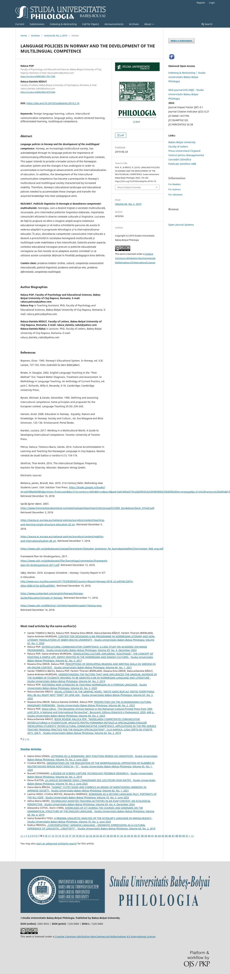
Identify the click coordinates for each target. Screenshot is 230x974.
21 (83, 835)
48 (176, 835)
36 (135, 835)
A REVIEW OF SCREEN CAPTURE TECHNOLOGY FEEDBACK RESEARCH (90, 773)
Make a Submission (181, 40)
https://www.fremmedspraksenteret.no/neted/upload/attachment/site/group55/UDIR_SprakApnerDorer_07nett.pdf (87, 508)
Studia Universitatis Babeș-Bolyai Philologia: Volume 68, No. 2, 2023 (96, 705)
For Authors (174, 189)
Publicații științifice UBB (182, 163)
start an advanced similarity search (56, 843)
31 (118, 835)
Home (23, 35)
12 (52, 835)
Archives (134, 24)
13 (56, 835)
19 (77, 835)
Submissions (37, 24)
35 (132, 835)
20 (80, 835)
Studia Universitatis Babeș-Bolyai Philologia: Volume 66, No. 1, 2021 (93, 667)
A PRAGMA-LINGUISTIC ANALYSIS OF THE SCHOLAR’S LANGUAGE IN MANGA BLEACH (103, 818)
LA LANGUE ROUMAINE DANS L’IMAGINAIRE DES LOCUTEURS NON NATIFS (88, 780)
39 (145, 835)
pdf (122, 135)
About (148, 24)
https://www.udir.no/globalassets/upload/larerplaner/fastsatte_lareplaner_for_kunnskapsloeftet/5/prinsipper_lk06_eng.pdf (91, 548)
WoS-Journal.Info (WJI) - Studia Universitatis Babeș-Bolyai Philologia (186, 94)
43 (159, 835)
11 (49, 835)
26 (101, 835)
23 (90, 835)
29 (111, 835)
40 (149, 835)
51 (187, 835)
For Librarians (175, 194)
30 (114, 835)
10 (46, 835)
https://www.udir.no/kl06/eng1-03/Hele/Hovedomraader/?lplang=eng (60, 605)
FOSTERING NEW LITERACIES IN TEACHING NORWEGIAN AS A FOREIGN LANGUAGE (90, 684)
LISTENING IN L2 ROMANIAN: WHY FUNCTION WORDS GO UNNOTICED (92, 756)
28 (107, 835)
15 (63, 835)
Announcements (114, 24)
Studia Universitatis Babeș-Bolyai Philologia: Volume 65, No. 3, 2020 (87, 686)
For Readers (174, 184)
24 (94, 835)
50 (183, 835)
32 (121, 835)
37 (138, 835)
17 (70, 835)
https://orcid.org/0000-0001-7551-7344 (37, 76)
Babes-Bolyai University (181, 142)
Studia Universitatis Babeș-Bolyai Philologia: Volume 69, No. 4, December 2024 (91, 650)
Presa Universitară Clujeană (184, 150)
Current (19, 24)
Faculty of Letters (178, 146)
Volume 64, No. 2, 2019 (55, 35)
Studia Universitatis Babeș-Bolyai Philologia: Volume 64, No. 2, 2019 (82, 733)
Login (212, 2)
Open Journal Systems (181, 224)
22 (87, 835)
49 (180, 835)
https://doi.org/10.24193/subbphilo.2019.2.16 (52, 103)
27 (104, 835)
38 (142, 835)
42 (156, 835)
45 (166, 835)
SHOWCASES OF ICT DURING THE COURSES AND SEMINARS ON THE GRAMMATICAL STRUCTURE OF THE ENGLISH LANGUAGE (85, 809)
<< (21, 835)
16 (66, 835)
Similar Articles (30, 749)
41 (152, 835)
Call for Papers (90, 24)
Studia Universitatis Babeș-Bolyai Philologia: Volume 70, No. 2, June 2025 (87, 797)
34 (128, 835)
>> (28, 738)
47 (173, 835)
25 (97, 835)
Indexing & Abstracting (63, 24)
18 (73, 835)
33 (125, 835)
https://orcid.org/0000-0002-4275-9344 (37, 92)
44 (163, 835)
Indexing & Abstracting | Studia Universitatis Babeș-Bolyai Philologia (186, 77)
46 (169, 835)
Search (207, 24)
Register (201, 2)
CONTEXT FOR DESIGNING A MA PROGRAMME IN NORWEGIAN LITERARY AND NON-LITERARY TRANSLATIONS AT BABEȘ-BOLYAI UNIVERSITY (91, 638)
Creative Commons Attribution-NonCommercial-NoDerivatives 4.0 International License (135, 258)
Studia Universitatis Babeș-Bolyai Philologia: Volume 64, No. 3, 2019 (66, 681)
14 (59, 835)
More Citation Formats (129, 187)
